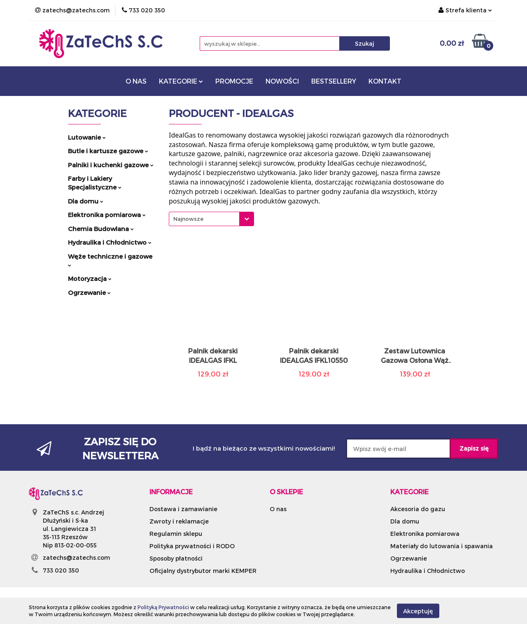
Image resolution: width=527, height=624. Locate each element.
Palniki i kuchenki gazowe (111, 164)
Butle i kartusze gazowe (108, 150)
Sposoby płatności (176, 558)
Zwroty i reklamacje (179, 521)
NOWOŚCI (282, 81)
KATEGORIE (181, 81)
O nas (278, 508)
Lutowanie (87, 137)
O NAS (136, 81)
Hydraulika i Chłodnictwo (110, 242)
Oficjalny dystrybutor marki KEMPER (203, 570)
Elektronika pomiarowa (107, 214)
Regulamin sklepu (175, 533)
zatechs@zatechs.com (76, 557)
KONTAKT (384, 81)
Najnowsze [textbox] (188, 218)
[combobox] (211, 219)
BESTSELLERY (333, 81)
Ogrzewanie (89, 292)
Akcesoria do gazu (417, 508)
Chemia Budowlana (101, 228)
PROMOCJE (234, 81)
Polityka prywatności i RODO (192, 545)
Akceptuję (418, 610)
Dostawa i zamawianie (183, 508)
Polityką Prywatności (163, 607)
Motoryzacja (90, 278)
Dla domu (85, 201)
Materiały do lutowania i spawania (441, 545)
